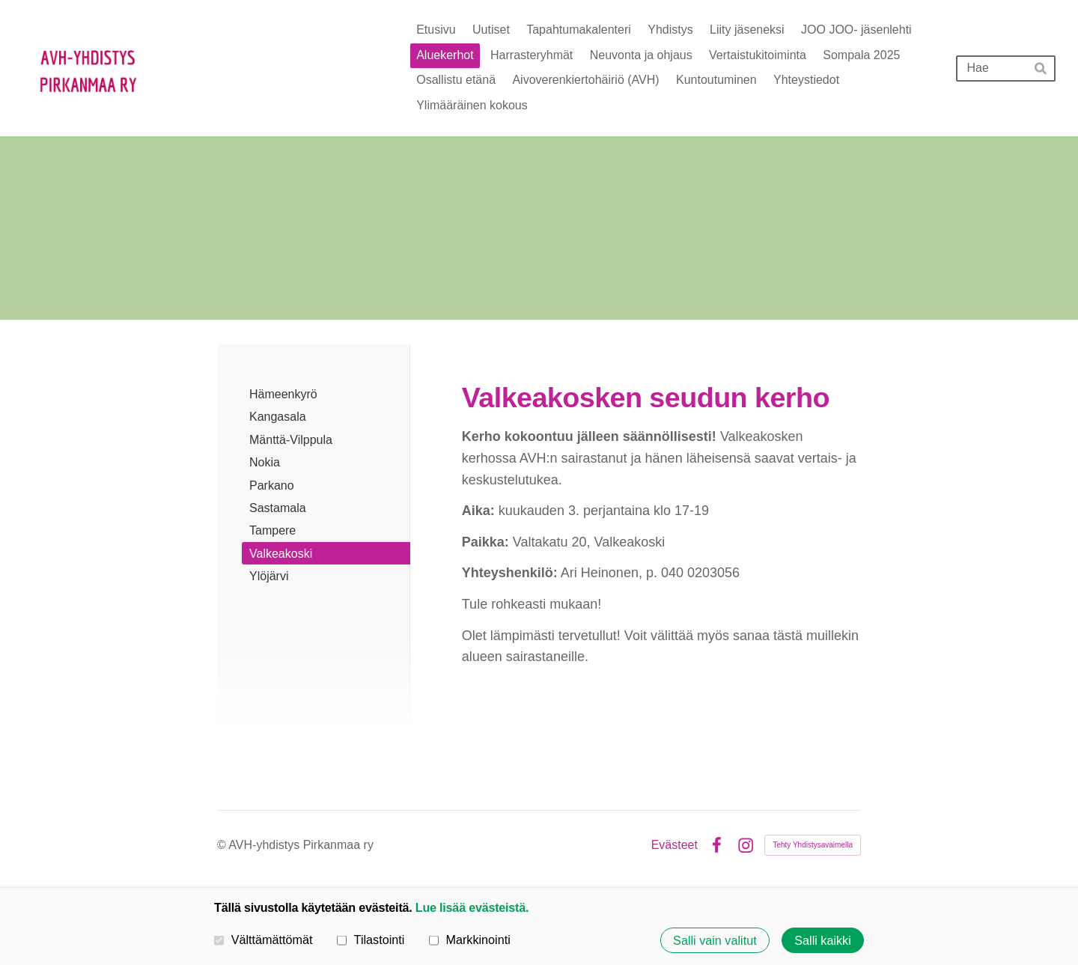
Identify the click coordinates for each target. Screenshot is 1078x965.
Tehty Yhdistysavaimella (813, 845)
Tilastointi (370, 939)
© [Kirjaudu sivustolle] (222, 844)
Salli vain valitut (715, 940)
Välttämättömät (263, 939)
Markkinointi (470, 939)
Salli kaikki (822, 940)
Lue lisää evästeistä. (472, 907)
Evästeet (674, 845)
